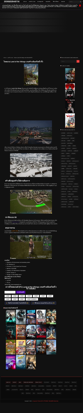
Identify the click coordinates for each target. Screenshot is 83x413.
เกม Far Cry (76, 171)
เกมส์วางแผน (63, 140)
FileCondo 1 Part (10, 292)
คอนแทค (63, 1)
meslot (15, 386)
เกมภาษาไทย (63, 143)
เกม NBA (68, 191)
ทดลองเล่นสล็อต (53, 386)
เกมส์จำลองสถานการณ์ (65, 138)
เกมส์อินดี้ (68, 140)
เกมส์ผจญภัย (63, 135)
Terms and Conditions (31, 382)
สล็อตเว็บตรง (58, 382)
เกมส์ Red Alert (63, 206)
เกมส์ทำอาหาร (63, 196)
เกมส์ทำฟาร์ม (70, 150)
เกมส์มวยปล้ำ (75, 168)
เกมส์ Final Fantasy (72, 163)
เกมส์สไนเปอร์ (71, 201)
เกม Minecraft (63, 191)
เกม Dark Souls (70, 204)
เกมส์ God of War (76, 186)
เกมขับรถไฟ (70, 166)
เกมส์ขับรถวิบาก (63, 194)
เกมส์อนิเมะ (68, 153)
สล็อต (14, 393)
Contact (15, 382)
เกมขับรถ (62, 153)
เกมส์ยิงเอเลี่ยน (63, 166)
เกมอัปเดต (69, 196)
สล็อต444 (68, 386)
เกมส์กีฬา (69, 145)
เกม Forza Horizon (70, 181)
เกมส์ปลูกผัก (73, 153)
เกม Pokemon (68, 173)
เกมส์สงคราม (74, 148)
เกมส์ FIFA (75, 166)
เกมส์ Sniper (76, 199)
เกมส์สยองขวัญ (63, 145)
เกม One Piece (68, 186)
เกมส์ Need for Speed (65, 176)
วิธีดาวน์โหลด (56, 1)
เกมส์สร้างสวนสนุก (64, 201)
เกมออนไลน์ (63, 181)
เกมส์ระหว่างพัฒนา (76, 206)
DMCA (21, 382)
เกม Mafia (62, 186)
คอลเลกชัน (48, 1)
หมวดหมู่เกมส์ (40, 1)
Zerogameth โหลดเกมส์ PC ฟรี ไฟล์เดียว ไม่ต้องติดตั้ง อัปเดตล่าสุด (45, 401)
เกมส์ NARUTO (74, 191)
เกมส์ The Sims (63, 178)
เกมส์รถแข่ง (68, 148)
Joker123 (37, 386)
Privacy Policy (42, 382)
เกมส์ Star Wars (68, 168)
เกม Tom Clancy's (64, 199)
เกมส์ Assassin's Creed (65, 158)
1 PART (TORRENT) (32, 299)
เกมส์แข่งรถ (73, 158)
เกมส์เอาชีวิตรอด (69, 143)
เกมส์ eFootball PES (71, 178)
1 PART (8, 296)
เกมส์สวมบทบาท (69, 135)
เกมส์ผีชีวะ (62, 168)
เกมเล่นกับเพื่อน (63, 204)
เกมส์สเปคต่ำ (72, 138)
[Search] (81, 2)
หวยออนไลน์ (61, 386)
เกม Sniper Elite (75, 196)
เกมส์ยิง (73, 140)
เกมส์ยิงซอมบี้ (76, 150)
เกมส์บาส (69, 206)
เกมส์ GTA (62, 171)
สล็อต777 (74, 386)
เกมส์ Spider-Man (69, 171)
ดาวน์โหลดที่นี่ (20, 292)
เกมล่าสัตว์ (70, 199)
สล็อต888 (28, 393)
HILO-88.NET (50, 382)
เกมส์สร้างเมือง (63, 150)
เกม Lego (62, 173)
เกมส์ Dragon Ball (75, 173)
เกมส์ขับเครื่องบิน (71, 194)
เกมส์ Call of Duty (64, 163)
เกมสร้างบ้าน (72, 176)
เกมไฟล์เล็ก (63, 148)
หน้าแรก (25, 1)
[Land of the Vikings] (31, 143)
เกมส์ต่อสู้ (73, 145)
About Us (8, 382)
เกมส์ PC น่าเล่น (32, 1)
